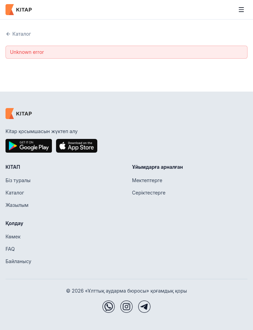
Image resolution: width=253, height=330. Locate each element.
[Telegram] (144, 307)
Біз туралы (18, 180)
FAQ (10, 249)
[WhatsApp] (109, 307)
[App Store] (76, 146)
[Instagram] (126, 307)
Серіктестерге (148, 193)
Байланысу (18, 261)
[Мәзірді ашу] (241, 9)
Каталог (18, 34)
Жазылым (17, 205)
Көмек (13, 236)
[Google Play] (29, 146)
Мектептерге (147, 180)
